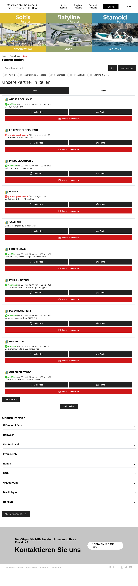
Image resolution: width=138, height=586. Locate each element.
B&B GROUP (16, 341)
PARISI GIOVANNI (19, 280)
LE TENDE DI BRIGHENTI (23, 130)
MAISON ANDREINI (20, 311)
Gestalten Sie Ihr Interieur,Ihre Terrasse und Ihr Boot (22, 7)
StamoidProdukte (93, 6)
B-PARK (13, 192)
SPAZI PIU (15, 222)
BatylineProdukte (78, 6)
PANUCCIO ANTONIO (21, 161)
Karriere (44, 567)
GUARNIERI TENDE (20, 372)
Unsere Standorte (15, 567)
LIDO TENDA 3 (17, 249)
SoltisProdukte (63, 6)
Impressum (31, 567)
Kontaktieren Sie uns (103, 545)
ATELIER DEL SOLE (20, 99)
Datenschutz (56, 567)
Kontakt (111, 7)
